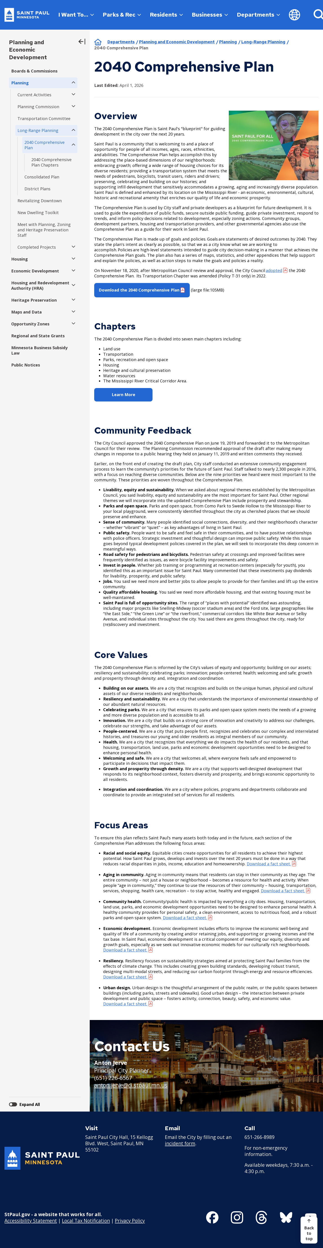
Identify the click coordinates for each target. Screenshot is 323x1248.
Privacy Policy (130, 1220)
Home (98, 42)
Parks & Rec (122, 14)
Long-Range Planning (263, 41)
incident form (180, 1143)
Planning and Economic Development (28, 50)
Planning (228, 41)
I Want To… (76, 14)
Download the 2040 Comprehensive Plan (139, 290)
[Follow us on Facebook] (212, 1217)
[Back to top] (309, 1230)
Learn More (123, 394)
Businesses (210, 14)
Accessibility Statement (30, 1220)
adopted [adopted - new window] (274, 270)
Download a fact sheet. (185, 917)
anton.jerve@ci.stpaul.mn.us (130, 1085)
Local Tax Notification (86, 1220)
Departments (258, 14)
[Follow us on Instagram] (237, 1217)
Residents (166, 14)
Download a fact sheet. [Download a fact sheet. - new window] (269, 863)
